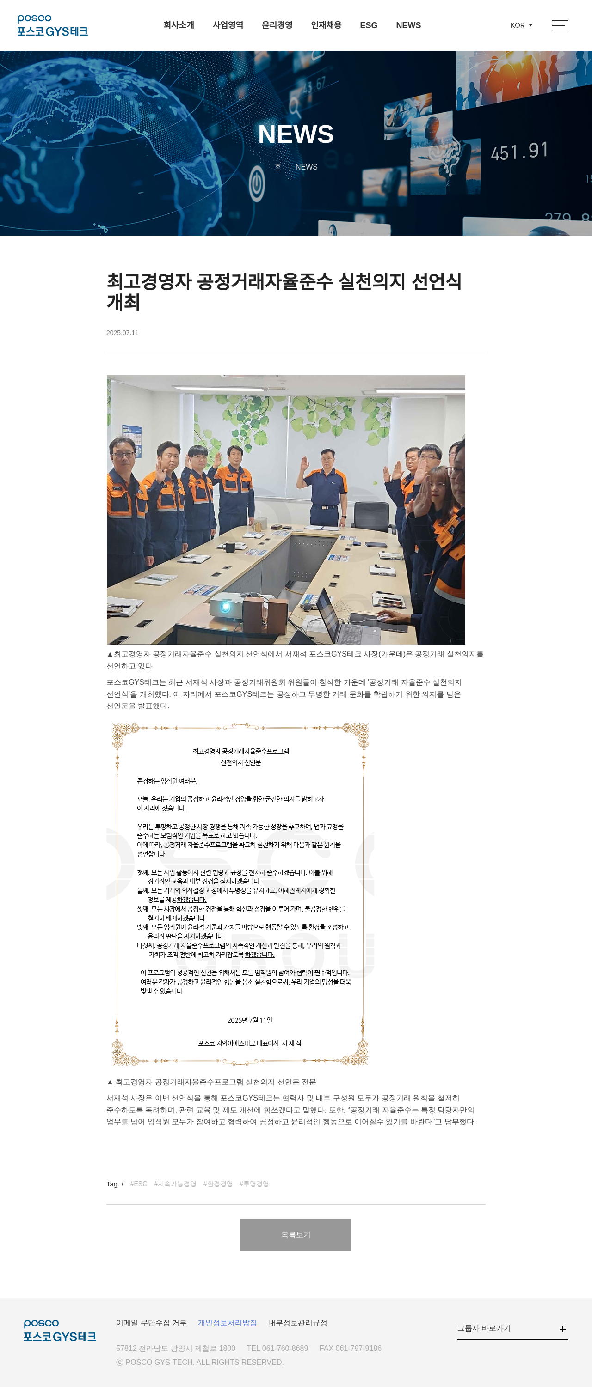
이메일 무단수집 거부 (151, 1322)
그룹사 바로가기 (484, 1328)
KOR (518, 25)
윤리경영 (277, 25)
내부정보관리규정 (297, 1322)
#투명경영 (254, 1183)
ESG (368, 25)
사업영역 (228, 25)
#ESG (139, 1183)
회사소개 (178, 25)
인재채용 (326, 25)
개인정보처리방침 (227, 1322)
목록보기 (296, 1235)
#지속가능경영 (175, 1183)
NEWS (408, 25)
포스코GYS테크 (53, 25)
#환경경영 (218, 1183)
